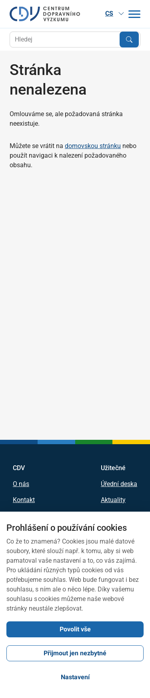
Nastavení (75, 677)
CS (114, 13)
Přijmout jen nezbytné (75, 653)
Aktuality (113, 500)
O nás (21, 484)
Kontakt (24, 500)
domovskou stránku (93, 146)
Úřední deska (119, 484)
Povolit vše (75, 629)
